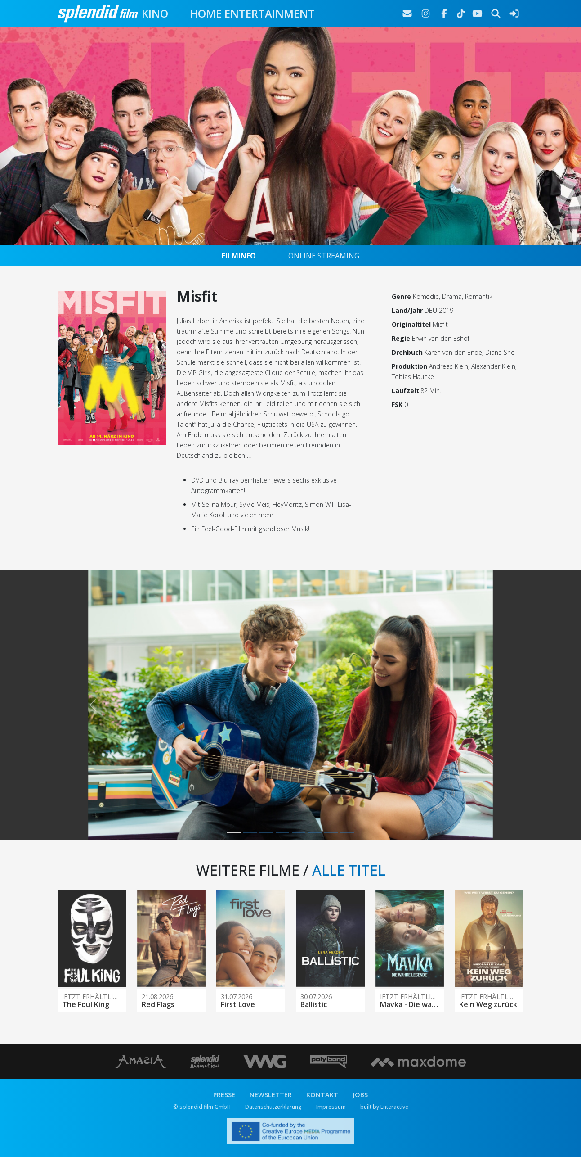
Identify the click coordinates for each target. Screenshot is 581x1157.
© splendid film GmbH (202, 1107)
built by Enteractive (384, 1107)
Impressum (331, 1107)
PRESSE (224, 1094)
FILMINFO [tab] (239, 256)
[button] (92, 705)
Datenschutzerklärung (273, 1107)
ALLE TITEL (348, 870)
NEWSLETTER (271, 1094)
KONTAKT (322, 1094)
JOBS (360, 1094)
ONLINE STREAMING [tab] (323, 256)
